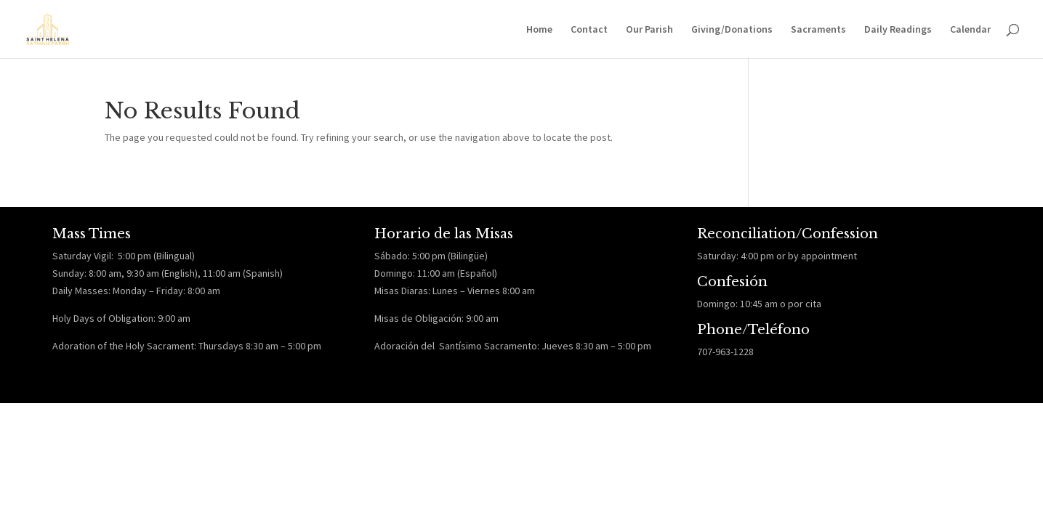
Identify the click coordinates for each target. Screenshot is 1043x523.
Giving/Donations (732, 30)
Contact (589, 30)
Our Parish (649, 30)
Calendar (970, 30)
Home (539, 30)
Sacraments (818, 30)
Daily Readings (898, 30)
